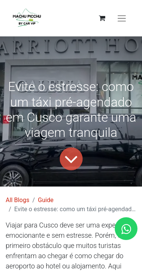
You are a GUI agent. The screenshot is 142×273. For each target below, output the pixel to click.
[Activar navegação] (121, 18)
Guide (45, 200)
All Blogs (17, 200)
